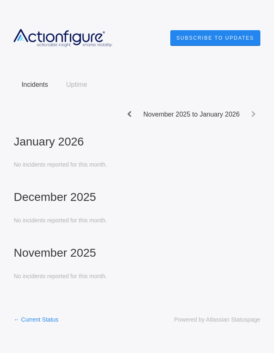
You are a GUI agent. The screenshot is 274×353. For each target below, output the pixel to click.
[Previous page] (130, 114)
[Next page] (253, 114)
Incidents (34, 84)
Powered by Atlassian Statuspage (217, 319)
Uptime (76, 84)
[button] (215, 38)
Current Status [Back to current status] (36, 319)
